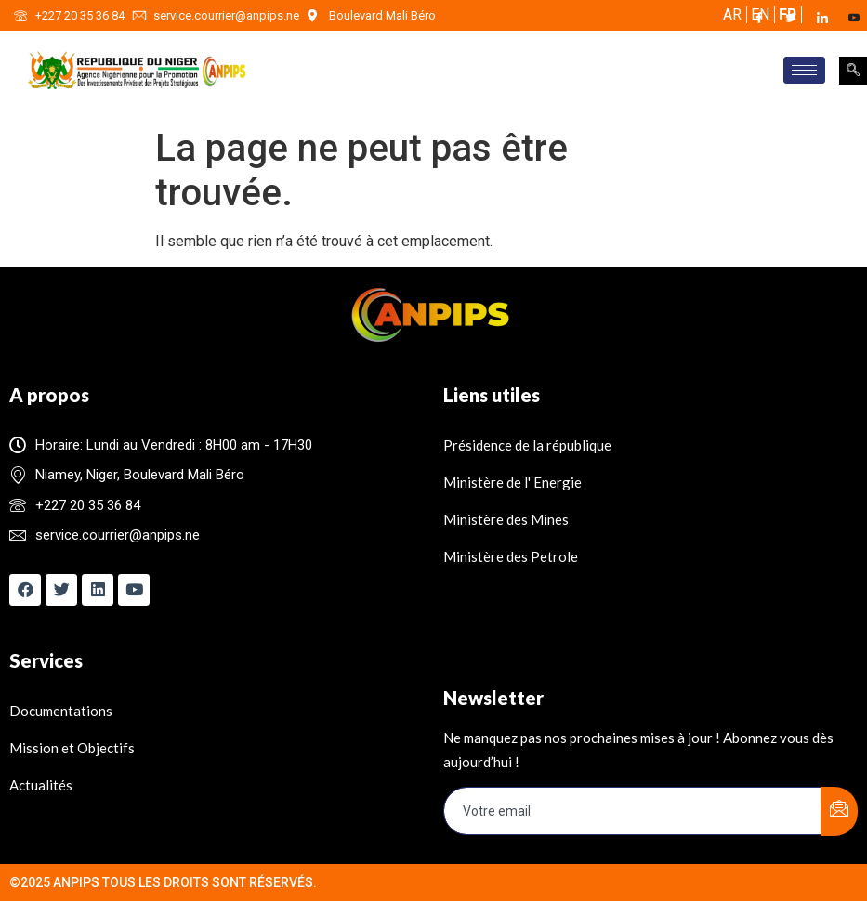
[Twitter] (799, 18)
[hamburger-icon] (804, 70)
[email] (633, 811)
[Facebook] (768, 18)
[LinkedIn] (831, 18)
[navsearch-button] (853, 71)
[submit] (839, 811)
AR (732, 14)
